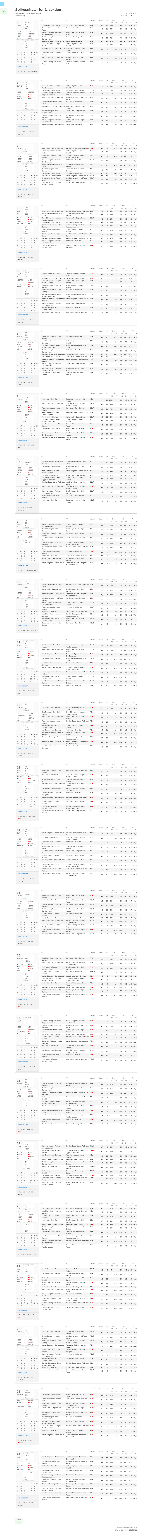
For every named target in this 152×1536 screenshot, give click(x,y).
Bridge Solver (23, 66)
